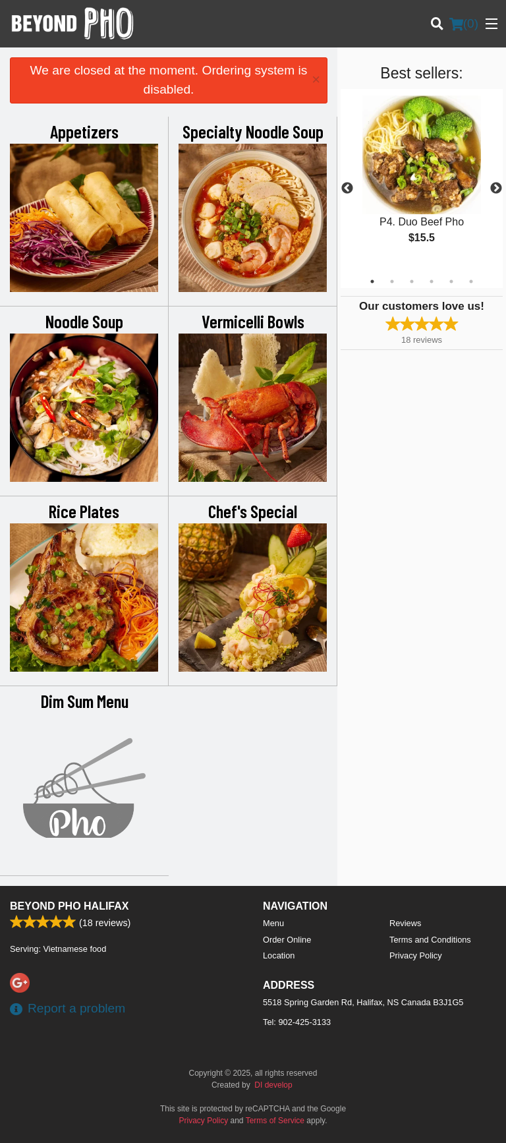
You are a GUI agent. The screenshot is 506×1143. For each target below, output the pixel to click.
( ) (463, 24)
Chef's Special (252, 510)
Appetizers (84, 131)
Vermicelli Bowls (253, 321)
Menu (273, 923)
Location (279, 955)
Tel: (297, 1022)
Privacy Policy (415, 955)
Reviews (405, 923)
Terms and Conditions (430, 940)
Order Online (287, 940)
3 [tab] (411, 281)
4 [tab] (431, 281)
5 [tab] (451, 281)
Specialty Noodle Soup (253, 131)
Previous (347, 188)
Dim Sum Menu (84, 700)
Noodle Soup (84, 321)
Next (496, 188)
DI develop (273, 1085)
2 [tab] (392, 281)
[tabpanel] (421, 180)
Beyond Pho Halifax (69, 906)
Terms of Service (275, 1120)
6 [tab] (471, 281)
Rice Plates (84, 510)
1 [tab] (372, 281)
